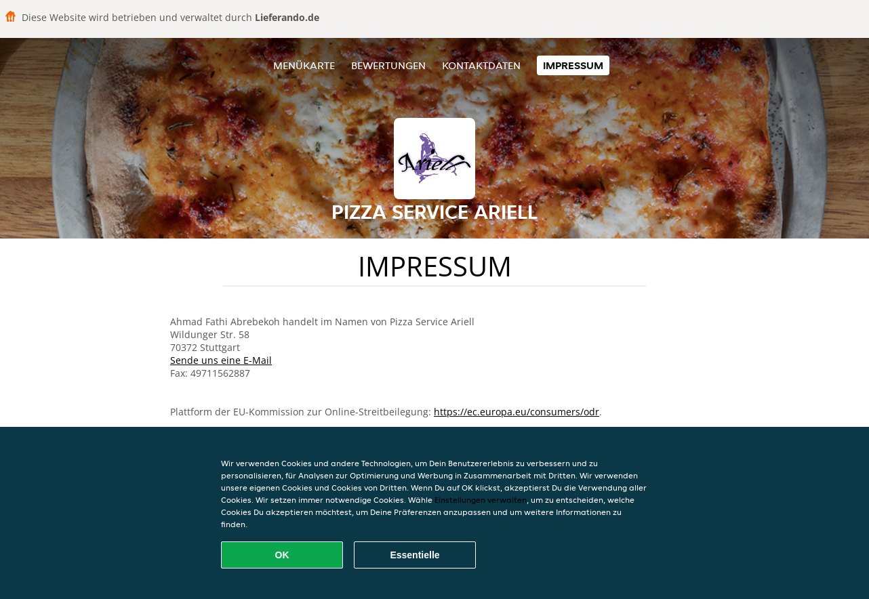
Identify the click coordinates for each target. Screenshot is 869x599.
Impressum (573, 65)
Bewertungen (388, 65)
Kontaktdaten (481, 65)
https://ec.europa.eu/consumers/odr (516, 411)
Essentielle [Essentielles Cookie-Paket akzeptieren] (414, 555)
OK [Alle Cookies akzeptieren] (282, 555)
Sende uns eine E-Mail (221, 360)
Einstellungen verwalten (481, 500)
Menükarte (304, 65)
